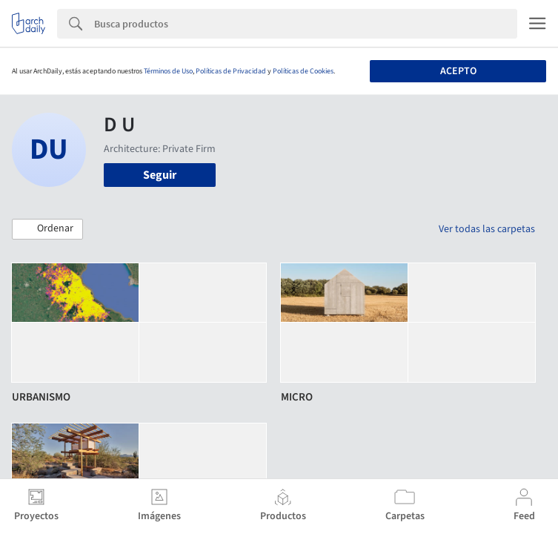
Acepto (458, 71)
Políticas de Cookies (303, 71)
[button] (47, 229)
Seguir (159, 175)
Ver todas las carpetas (487, 229)
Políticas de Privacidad (231, 71)
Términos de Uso (168, 71)
